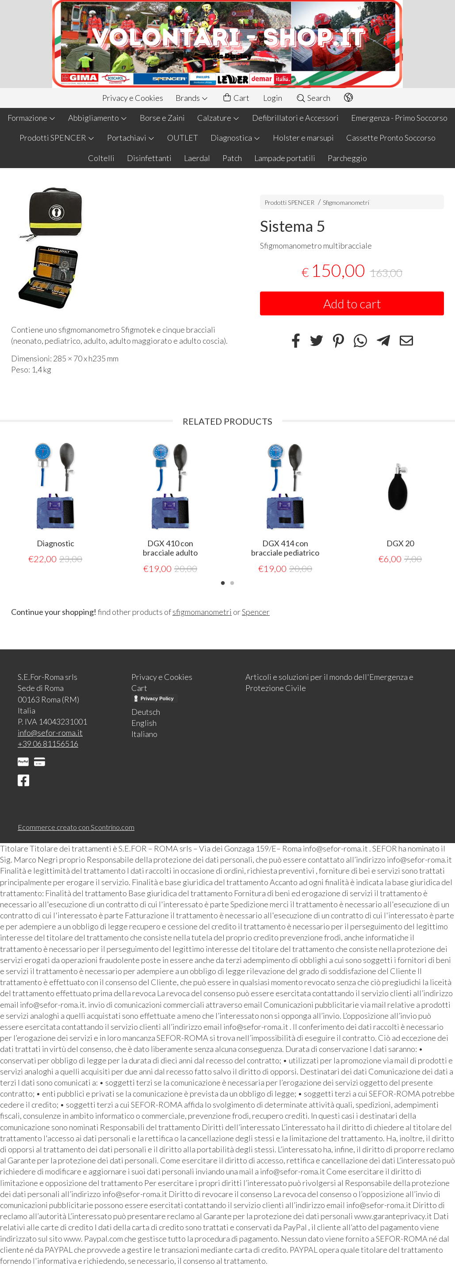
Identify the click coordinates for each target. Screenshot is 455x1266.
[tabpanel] (55, 503)
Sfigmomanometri (346, 202)
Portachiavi (131, 137)
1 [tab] (223, 582)
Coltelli (101, 158)
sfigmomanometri (202, 611)
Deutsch (145, 711)
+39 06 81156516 (48, 743)
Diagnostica (235, 137)
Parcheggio (347, 158)
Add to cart (352, 303)
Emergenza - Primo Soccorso (399, 118)
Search (313, 98)
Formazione (32, 118)
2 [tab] (232, 582)
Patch (232, 158)
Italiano (144, 733)
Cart (235, 98)
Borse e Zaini (162, 118)
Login (272, 98)
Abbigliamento (97, 118)
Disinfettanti (149, 158)
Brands (192, 98)
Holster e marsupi (303, 137)
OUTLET (182, 137)
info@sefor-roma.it (50, 732)
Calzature (218, 118)
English (144, 722)
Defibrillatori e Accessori (295, 118)
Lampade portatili (284, 158)
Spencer (256, 611)
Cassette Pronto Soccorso (391, 137)
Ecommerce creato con (76, 826)
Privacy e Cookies (132, 98)
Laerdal (197, 158)
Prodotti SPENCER (57, 137)
